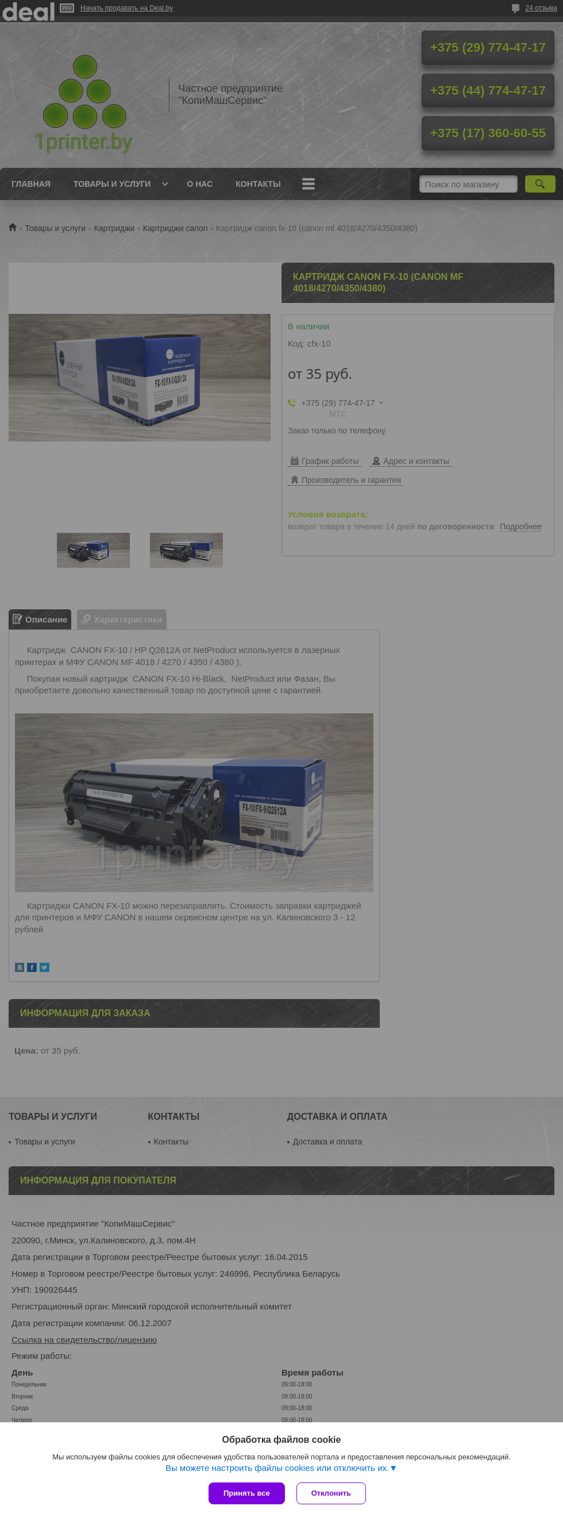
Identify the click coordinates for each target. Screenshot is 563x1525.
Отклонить (331, 1493)
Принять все (246, 1493)
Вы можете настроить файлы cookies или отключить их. (277, 1468)
